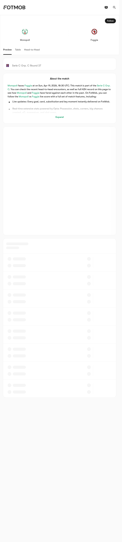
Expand (60, 117)
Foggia (28, 85)
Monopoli (12, 85)
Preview (7, 49)
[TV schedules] (106, 7)
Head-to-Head (32, 49)
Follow (110, 21)
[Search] (114, 7)
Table (18, 49)
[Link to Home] (14, 7)
